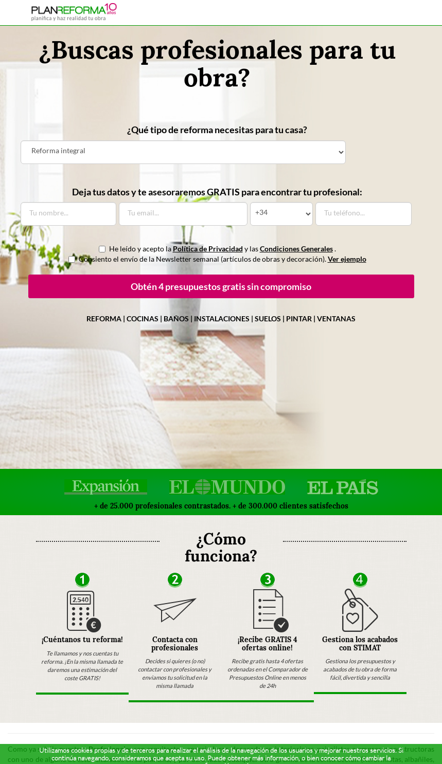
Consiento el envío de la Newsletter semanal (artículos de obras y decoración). (217, 258)
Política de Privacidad (208, 248)
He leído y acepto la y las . (217, 248)
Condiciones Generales (296, 248)
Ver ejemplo (347, 258)
